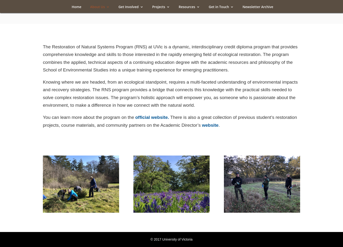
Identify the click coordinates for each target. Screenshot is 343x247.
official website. (152, 117)
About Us (97, 7)
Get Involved (128, 7)
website (210, 125)
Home (76, 7)
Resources (187, 7)
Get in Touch (219, 7)
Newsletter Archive (257, 7)
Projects (158, 7)
